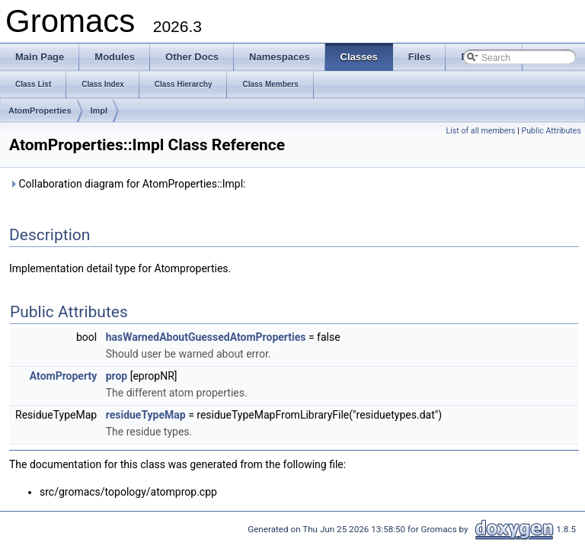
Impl (99, 110)
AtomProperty (63, 376)
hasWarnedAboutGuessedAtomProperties (206, 337)
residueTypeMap (146, 415)
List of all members (480, 131)
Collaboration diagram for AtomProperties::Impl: (127, 184)
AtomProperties (40, 110)
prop (117, 376)
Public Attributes (551, 131)
